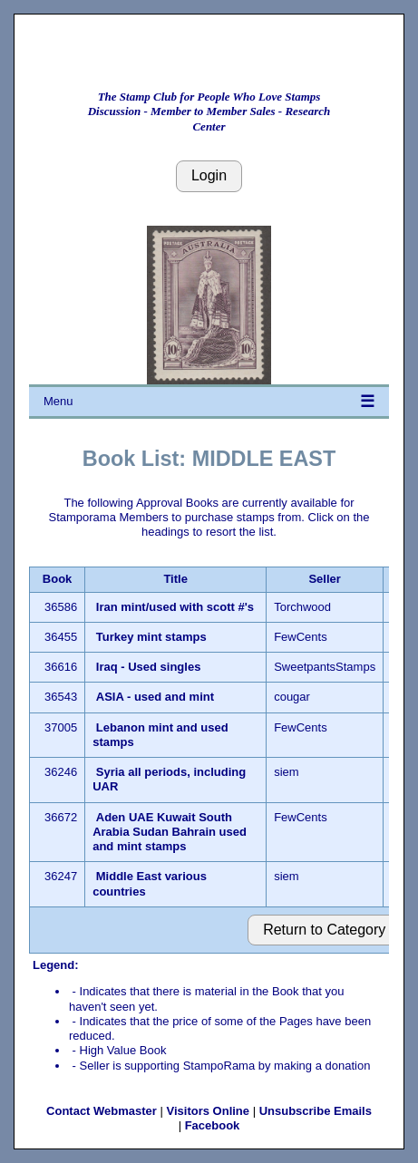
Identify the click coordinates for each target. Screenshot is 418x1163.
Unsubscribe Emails (315, 1111)
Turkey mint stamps (151, 637)
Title (175, 579)
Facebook (212, 1125)
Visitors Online (208, 1111)
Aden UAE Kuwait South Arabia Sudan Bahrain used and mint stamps (169, 832)
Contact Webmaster (101, 1111)
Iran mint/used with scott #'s (175, 607)
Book (58, 579)
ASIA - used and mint (155, 696)
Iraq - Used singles (150, 667)
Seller (324, 579)
